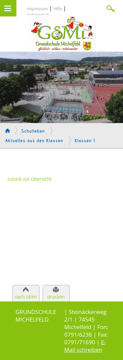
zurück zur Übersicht (30, 179)
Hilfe (57, 9)
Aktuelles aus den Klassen (34, 140)
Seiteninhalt (38, 15)
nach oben (25, 297)
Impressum (37, 9)
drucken (56, 297)
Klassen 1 (85, 140)
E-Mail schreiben (85, 345)
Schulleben (33, 131)
